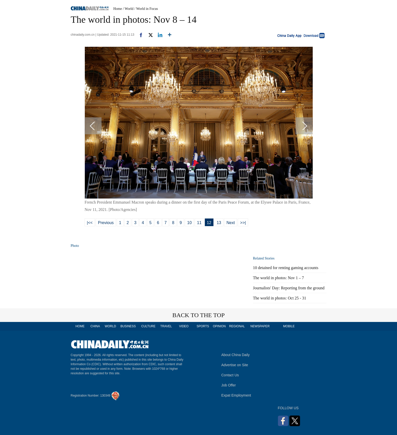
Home (117, 9)
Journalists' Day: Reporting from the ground (288, 288)
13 (219, 223)
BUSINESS (128, 326)
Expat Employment (236, 395)
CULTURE (148, 326)
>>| (243, 223)
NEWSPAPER (259, 326)
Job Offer (228, 385)
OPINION (219, 326)
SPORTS (202, 326)
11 (199, 223)
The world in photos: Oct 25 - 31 (279, 298)
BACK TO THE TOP (198, 315)
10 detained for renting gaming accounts (285, 268)
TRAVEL (166, 326)
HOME (80, 326)
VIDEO (183, 326)
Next (230, 223)
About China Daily (235, 355)
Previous (106, 223)
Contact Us (230, 375)
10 (189, 223)
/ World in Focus (146, 9)
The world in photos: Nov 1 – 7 (278, 278)
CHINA (95, 326)
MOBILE (288, 326)
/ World (128, 9)
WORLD (110, 326)
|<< (90, 223)
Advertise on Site (234, 365)
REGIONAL (237, 326)
